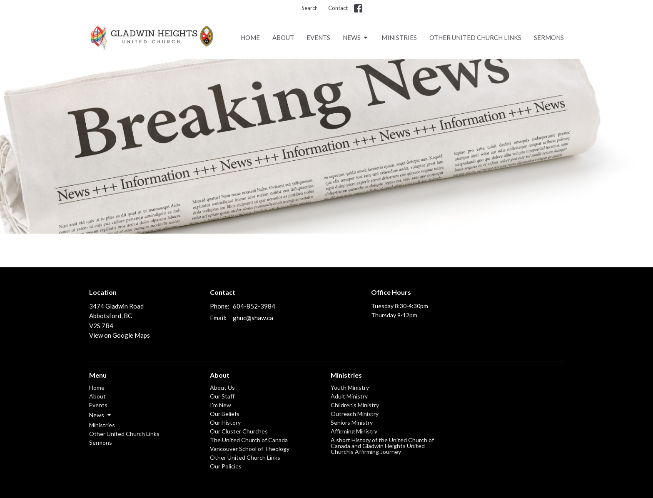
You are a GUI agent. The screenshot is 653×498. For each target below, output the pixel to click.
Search (310, 8)
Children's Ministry (355, 404)
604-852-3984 (254, 306)
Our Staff (222, 396)
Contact (338, 8)
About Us (222, 387)
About (283, 37)
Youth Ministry (350, 387)
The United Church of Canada (249, 439)
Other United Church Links (475, 37)
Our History (225, 422)
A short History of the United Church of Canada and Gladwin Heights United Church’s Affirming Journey (382, 445)
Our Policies (226, 466)
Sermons (549, 37)
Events (318, 37)
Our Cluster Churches (239, 431)
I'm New (220, 404)
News (356, 38)
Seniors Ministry (352, 422)
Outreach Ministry (355, 413)
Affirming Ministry (354, 431)
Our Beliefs (224, 413)
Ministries (399, 37)
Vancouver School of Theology (249, 448)
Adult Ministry (349, 396)
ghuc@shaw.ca (253, 317)
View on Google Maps (119, 335)
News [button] (100, 415)
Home (250, 37)
